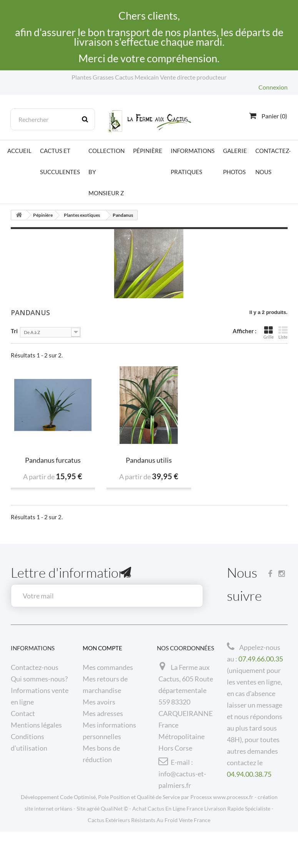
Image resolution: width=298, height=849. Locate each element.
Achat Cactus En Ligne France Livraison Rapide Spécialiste (201, 825)
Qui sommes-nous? (39, 679)
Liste (283, 332)
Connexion (273, 87)
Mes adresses (103, 713)
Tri (14, 330)
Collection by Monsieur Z (106, 171)
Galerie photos (235, 161)
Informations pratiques (193, 161)
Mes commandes (108, 667)
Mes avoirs (99, 702)
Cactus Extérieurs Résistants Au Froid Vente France (149, 837)
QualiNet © (114, 825)
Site (81, 825)
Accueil (19, 150)
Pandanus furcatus (53, 460)
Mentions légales (36, 725)
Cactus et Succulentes (60, 161)
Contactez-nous (273, 161)
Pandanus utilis (149, 460)
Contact (23, 713)
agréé (93, 825)
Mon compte (102, 648)
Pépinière (147, 150)
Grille (268, 332)
